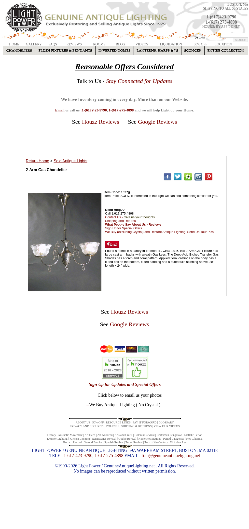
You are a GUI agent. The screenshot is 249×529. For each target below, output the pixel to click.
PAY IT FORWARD (144, 422)
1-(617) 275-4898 (221, 22)
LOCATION (223, 44)
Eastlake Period (193, 435)
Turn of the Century (156, 442)
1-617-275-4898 (109, 455)
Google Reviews (157, 122)
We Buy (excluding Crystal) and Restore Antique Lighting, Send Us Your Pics (159, 232)
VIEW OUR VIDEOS (167, 426)
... (125, 404)
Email (59, 110)
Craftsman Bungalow (169, 435)
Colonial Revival (145, 435)
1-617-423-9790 (78, 455)
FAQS (53, 44)
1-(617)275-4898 (121, 110)
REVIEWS (74, 44)
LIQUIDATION (171, 44)
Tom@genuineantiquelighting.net (170, 455)
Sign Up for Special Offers (123, 228)
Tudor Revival (133, 442)
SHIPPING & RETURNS (136, 426)
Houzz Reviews (100, 122)
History (51, 435)
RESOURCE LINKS (118, 422)
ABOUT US (83, 422)
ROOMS (99, 44)
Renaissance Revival (104, 438)
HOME (14, 44)
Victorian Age (178, 442)
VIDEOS (142, 44)
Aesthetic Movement (70, 435)
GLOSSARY (166, 422)
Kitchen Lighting (79, 438)
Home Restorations (149, 438)
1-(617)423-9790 (221, 16)
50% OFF (200, 44)
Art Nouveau (104, 435)
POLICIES (112, 426)
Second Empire (93, 442)
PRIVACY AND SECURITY (87, 426)
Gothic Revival (127, 438)
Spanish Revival (114, 442)
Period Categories (173, 438)
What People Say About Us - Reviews (133, 224)
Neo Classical (194, 438)
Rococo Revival (72, 442)
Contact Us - (130, 217)
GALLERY (34, 44)
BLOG (120, 44)
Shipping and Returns (120, 221)
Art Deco (89, 435)
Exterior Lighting (57, 438)
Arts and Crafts (123, 435)
